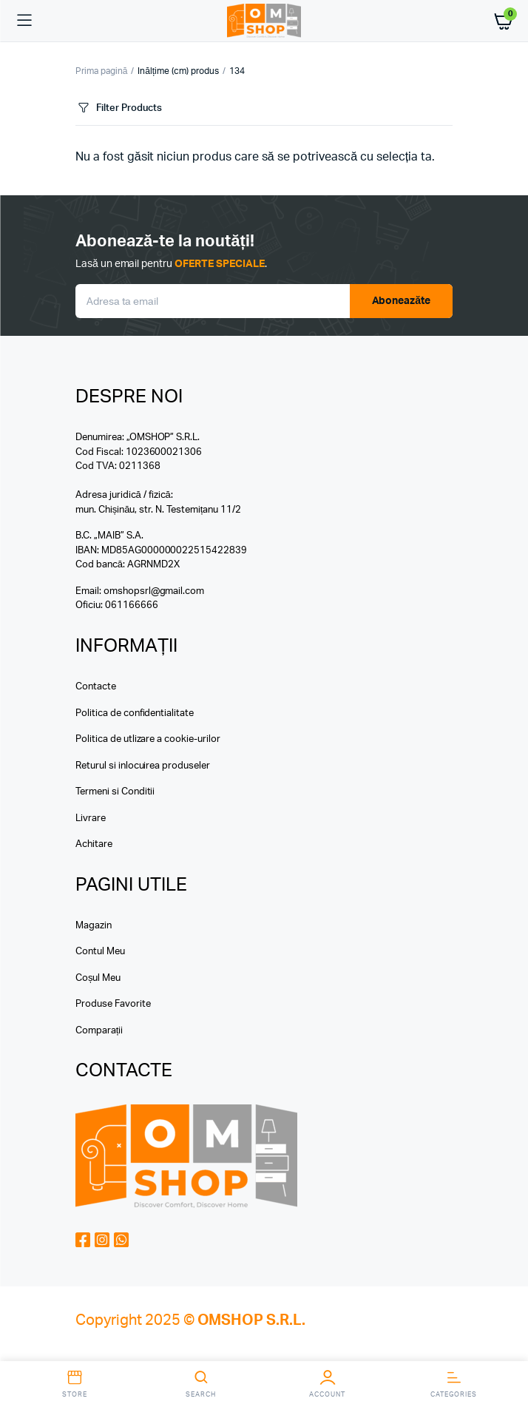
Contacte (95, 687)
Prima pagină (101, 71)
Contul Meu (100, 951)
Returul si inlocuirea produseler (142, 766)
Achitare (93, 844)
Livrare (90, 818)
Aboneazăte (401, 301)
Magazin (93, 926)
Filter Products (118, 108)
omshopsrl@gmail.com (154, 591)
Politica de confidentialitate (134, 713)
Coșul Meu (98, 978)
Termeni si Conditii (115, 792)
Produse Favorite (113, 1004)
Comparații (99, 1031)
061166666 (131, 605)
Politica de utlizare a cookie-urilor (147, 739)
